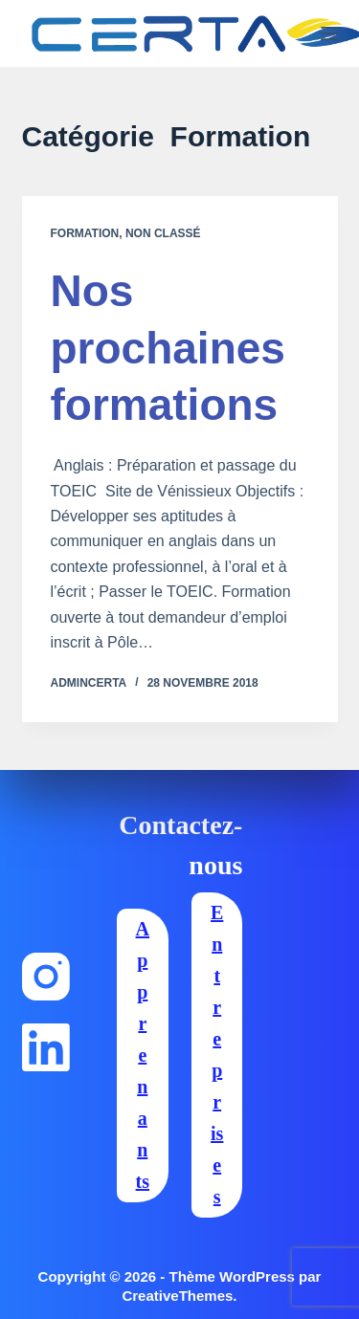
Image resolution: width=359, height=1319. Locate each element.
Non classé (163, 233)
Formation (85, 233)
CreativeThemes (177, 1295)
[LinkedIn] (46, 1047)
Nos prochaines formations (168, 348)
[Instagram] (46, 976)
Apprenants (142, 1055)
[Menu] (329, 33)
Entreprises (217, 1054)
